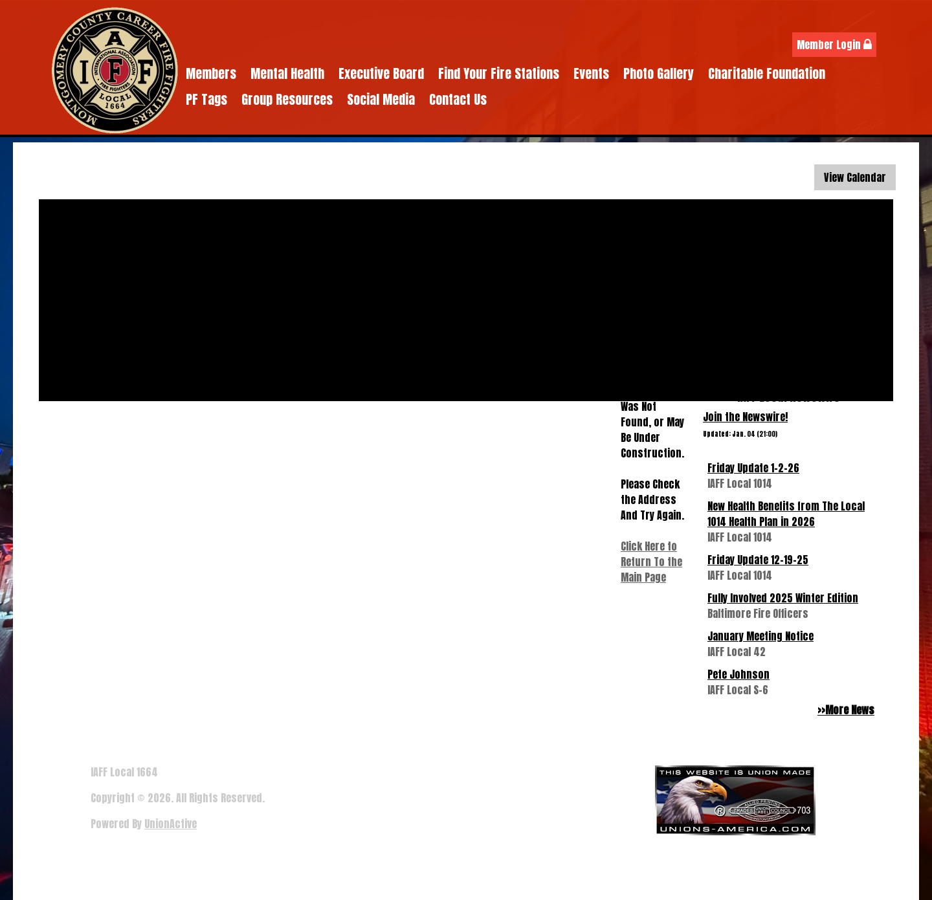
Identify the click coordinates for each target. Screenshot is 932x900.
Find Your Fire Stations (498, 73)
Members (211, 73)
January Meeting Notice (760, 636)
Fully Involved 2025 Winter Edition (782, 598)
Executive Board (381, 73)
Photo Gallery (658, 73)
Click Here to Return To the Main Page (651, 561)
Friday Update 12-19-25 (757, 559)
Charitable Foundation (766, 73)
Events (591, 73)
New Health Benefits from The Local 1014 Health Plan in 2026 (786, 513)
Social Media (381, 99)
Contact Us (458, 99)
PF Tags (206, 99)
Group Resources (287, 99)
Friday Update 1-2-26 (753, 468)
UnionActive (170, 823)
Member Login (834, 44)
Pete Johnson (738, 674)
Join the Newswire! (745, 416)
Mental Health (287, 73)
